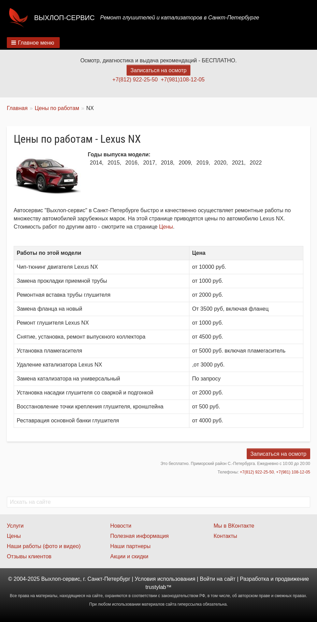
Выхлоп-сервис (64, 17)
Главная (17, 108)
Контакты (225, 536)
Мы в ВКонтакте (234, 526)
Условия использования (165, 579)
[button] (33, 42)
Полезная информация (139, 536)
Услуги (15, 526)
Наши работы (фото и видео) (44, 546)
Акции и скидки (129, 556)
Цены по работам (57, 108)
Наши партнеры (130, 546)
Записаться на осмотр (158, 70)
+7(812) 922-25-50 (135, 79)
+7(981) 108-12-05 (293, 472)
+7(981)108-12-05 (183, 79)
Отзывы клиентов (29, 556)
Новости (120, 526)
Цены (166, 227)
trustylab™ (158, 587)
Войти (207, 579)
